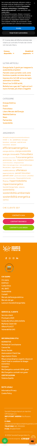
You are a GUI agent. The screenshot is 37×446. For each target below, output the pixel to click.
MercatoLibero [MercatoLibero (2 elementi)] (7, 167)
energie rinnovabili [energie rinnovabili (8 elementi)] (11, 154)
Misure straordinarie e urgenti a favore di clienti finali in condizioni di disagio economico (17, 361)
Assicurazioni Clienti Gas (10, 353)
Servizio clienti (7, 315)
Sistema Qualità (7, 378)
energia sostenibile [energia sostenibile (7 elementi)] (23, 151)
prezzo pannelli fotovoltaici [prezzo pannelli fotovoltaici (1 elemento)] (9, 178)
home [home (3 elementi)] (14, 160)
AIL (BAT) (5, 289)
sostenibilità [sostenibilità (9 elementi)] (8, 189)
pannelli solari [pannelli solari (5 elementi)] (8, 175)
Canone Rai (5, 347)
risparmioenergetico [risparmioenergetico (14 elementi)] (13, 184)
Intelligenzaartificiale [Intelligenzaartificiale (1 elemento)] (19, 162)
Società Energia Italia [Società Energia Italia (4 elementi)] (10, 187)
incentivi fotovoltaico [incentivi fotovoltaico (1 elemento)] (8, 162)
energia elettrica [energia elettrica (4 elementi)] (8, 151)
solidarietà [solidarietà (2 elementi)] (21, 187)
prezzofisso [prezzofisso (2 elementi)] (30, 175)
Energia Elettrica (9, 103)
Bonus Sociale (6, 350)
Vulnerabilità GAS (8, 329)
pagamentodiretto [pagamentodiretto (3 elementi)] (8, 173)
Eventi (5, 106)
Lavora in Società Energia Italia (13, 303)
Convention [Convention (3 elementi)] (6, 145)
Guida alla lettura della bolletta (13, 321)
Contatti (4, 294)
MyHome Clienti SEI (9, 324)
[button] (34, 3)
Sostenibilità (7, 123)
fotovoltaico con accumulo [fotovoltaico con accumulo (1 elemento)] (9, 157)
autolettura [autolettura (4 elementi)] (17, 140)
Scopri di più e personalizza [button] (18, 33)
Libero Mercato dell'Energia (13, 111)
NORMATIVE (6, 342)
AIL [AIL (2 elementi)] (11, 140)
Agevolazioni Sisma (9, 356)
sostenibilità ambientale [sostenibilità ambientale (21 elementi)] (16, 192)
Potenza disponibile (8, 52)
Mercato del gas (7, 300)
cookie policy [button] (5, 12)
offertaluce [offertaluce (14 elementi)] (21, 170)
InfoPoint (4, 283)
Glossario (5, 367)
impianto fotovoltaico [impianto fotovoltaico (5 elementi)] (25, 160)
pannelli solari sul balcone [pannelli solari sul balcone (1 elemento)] (20, 175)
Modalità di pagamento (28, 52)
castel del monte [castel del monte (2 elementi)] (21, 142)
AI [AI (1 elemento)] (8, 140)
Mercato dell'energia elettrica (12, 297)
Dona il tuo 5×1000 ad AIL (13, 83)
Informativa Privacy (9, 390)
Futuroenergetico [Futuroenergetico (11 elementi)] (24, 157)
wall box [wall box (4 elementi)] (6, 200)
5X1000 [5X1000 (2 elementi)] (5, 140)
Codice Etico (6, 286)
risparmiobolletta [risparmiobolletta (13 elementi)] (18, 180)
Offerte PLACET (7, 326)
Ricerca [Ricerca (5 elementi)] (5, 181)
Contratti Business (18, 221)
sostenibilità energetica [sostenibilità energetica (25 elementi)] (16, 196)
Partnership (7, 120)
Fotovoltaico (7, 109)
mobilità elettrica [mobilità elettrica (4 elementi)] (9, 170)
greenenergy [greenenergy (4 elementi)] (7, 160)
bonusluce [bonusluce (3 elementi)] (6, 142)
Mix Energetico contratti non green (14, 372)
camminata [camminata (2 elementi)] (13, 142)
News (5, 117)
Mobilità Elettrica (9, 114)
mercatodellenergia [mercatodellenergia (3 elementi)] (26, 165)
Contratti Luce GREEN (18, 228)
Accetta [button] (18, 28)
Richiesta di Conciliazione (11, 344)
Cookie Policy (6, 393)
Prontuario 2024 (7, 318)
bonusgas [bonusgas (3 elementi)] (25, 140)
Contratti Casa (18, 215)
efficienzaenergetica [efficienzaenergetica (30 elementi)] (15, 147)
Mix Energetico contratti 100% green (15, 369)
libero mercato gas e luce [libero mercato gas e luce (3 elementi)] (11, 165)
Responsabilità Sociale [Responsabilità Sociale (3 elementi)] (23, 178)
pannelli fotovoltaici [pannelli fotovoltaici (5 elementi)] (22, 173)
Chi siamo (5, 280)
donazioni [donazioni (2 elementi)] (13, 144)
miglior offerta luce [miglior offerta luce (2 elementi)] (17, 167)
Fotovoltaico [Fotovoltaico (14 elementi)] (26, 154)
